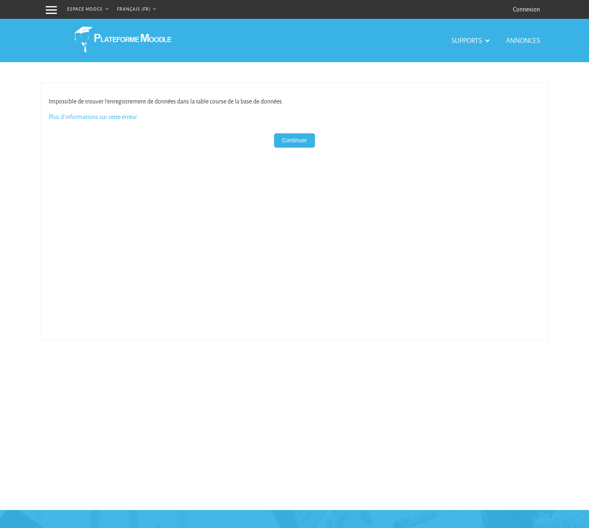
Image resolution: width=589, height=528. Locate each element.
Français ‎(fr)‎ (134, 9)
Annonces (523, 40)
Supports (467, 40)
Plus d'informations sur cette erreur (93, 116)
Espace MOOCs (85, 9)
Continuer (294, 140)
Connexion (526, 9)
